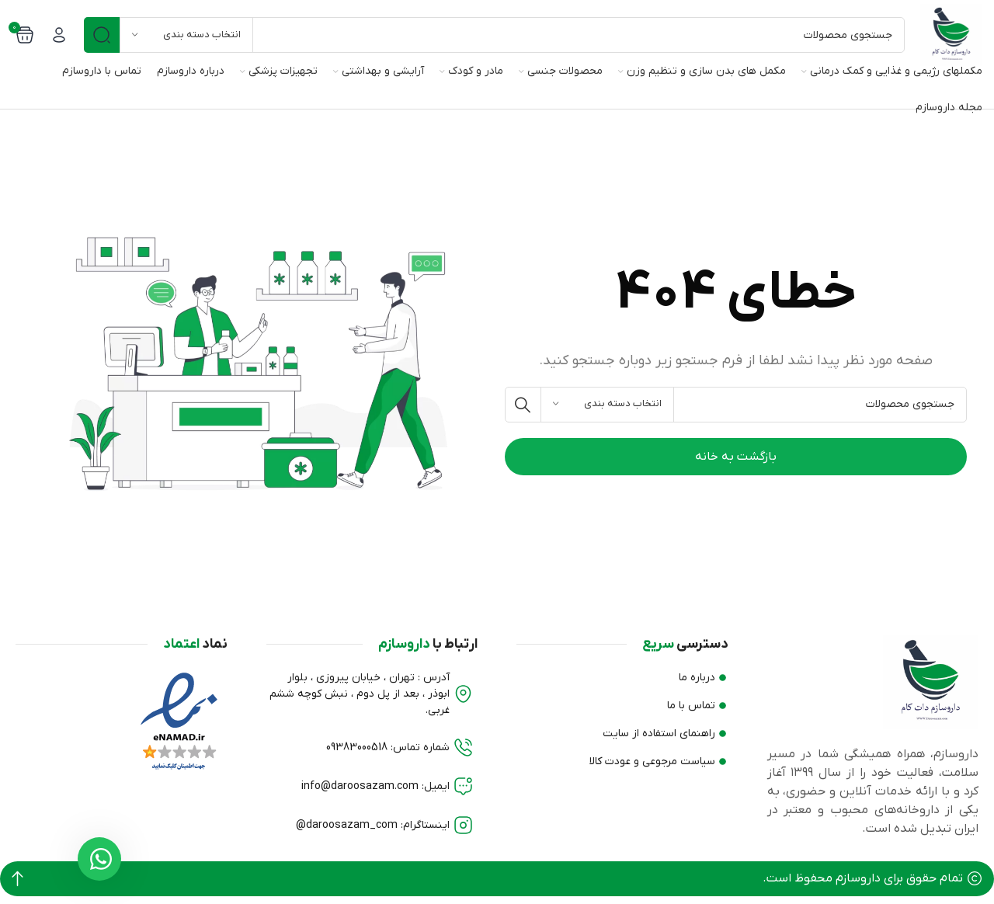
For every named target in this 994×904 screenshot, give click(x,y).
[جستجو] (494, 35)
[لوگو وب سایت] (951, 34)
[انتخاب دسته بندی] (186, 35)
